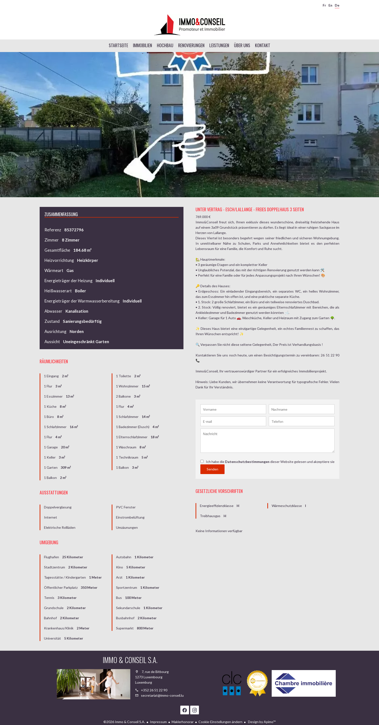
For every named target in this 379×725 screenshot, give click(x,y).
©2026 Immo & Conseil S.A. (124, 722)
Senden (212, 469)
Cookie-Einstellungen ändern (220, 722)
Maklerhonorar (183, 722)
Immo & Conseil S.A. (130, 659)
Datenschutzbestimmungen (247, 462)
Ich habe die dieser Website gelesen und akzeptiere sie (270, 462)
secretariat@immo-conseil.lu (162, 695)
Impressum (158, 722)
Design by (261, 722)
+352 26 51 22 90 (154, 690)
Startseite (189, 24)
